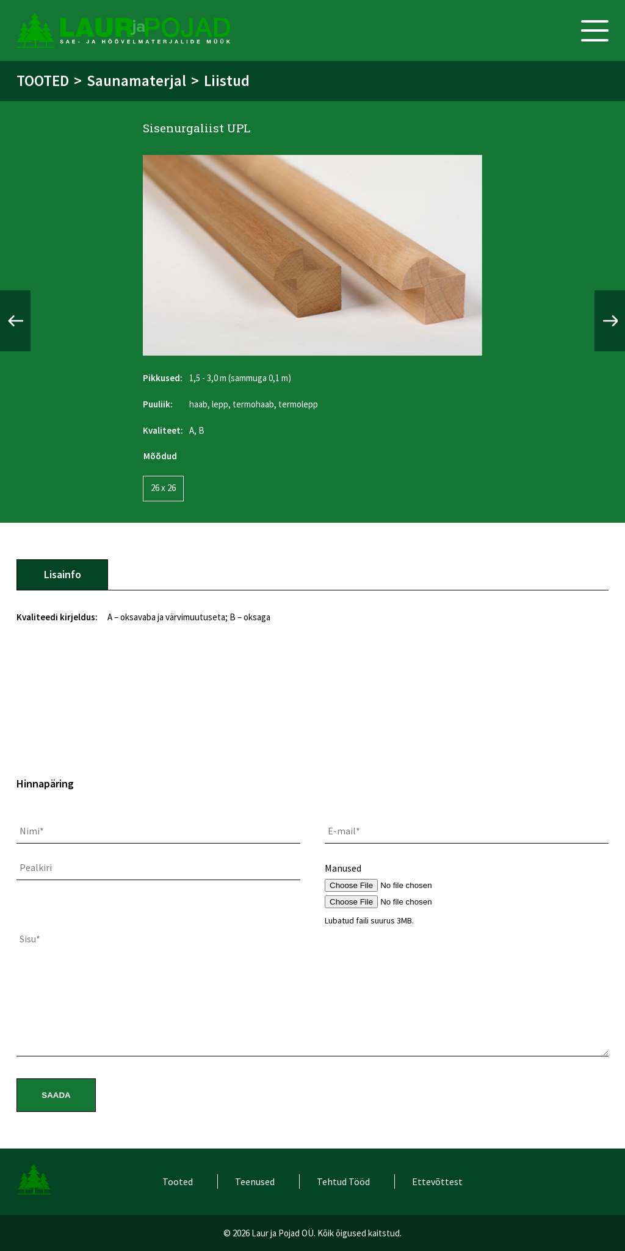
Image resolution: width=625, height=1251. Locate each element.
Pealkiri (36, 867)
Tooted (42, 80)
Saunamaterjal (136, 80)
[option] (312, 255)
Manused (343, 868)
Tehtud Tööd (343, 1181)
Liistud (227, 80)
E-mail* (344, 831)
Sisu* (30, 939)
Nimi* (32, 831)
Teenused (255, 1181)
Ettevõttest (437, 1181)
